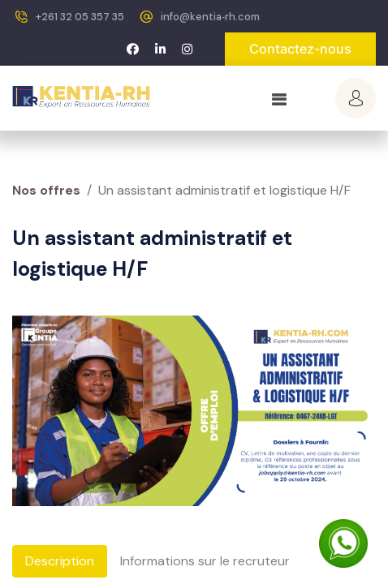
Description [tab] (59, 560)
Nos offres (46, 190)
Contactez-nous (300, 49)
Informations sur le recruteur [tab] (205, 560)
